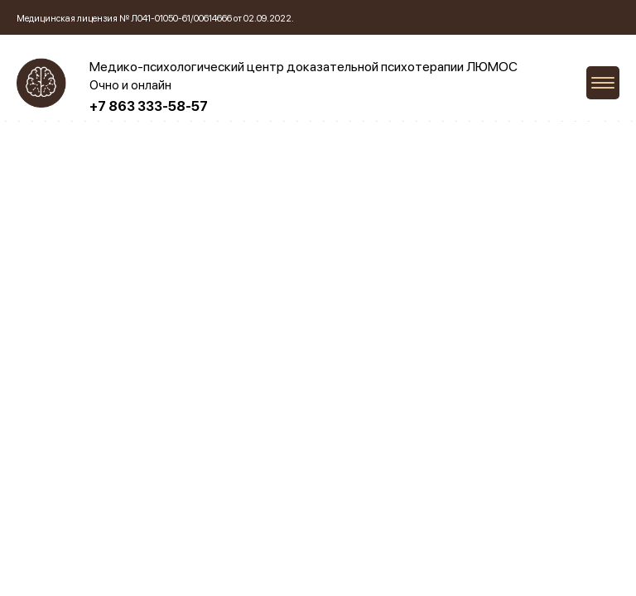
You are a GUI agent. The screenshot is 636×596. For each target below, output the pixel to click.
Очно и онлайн (130, 85)
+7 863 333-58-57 (148, 106)
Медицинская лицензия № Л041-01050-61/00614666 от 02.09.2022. (155, 18)
